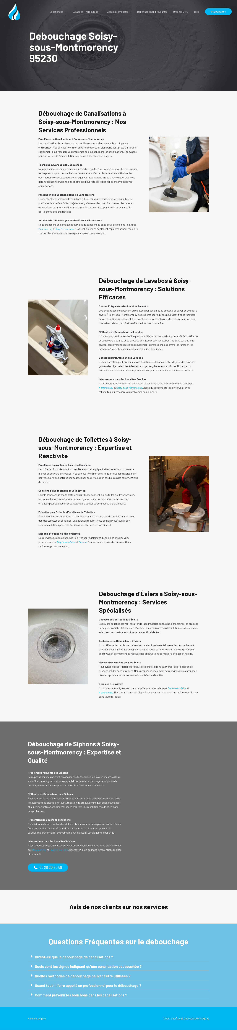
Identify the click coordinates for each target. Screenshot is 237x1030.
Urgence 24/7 (181, 11)
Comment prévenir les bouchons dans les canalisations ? (83, 995)
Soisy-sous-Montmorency (132, 387)
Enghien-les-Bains (67, 228)
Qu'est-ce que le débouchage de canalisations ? (75, 957)
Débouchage (62, 11)
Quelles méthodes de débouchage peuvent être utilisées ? (84, 976)
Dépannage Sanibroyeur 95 (154, 11)
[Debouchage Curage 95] (14, 11)
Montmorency (46, 228)
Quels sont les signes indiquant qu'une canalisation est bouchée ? (90, 966)
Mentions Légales (37, 1018)
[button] (69, 11)
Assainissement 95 (122, 11)
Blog (197, 11)
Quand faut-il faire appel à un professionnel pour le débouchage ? (90, 985)
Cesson (85, 542)
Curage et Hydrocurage (91, 11)
